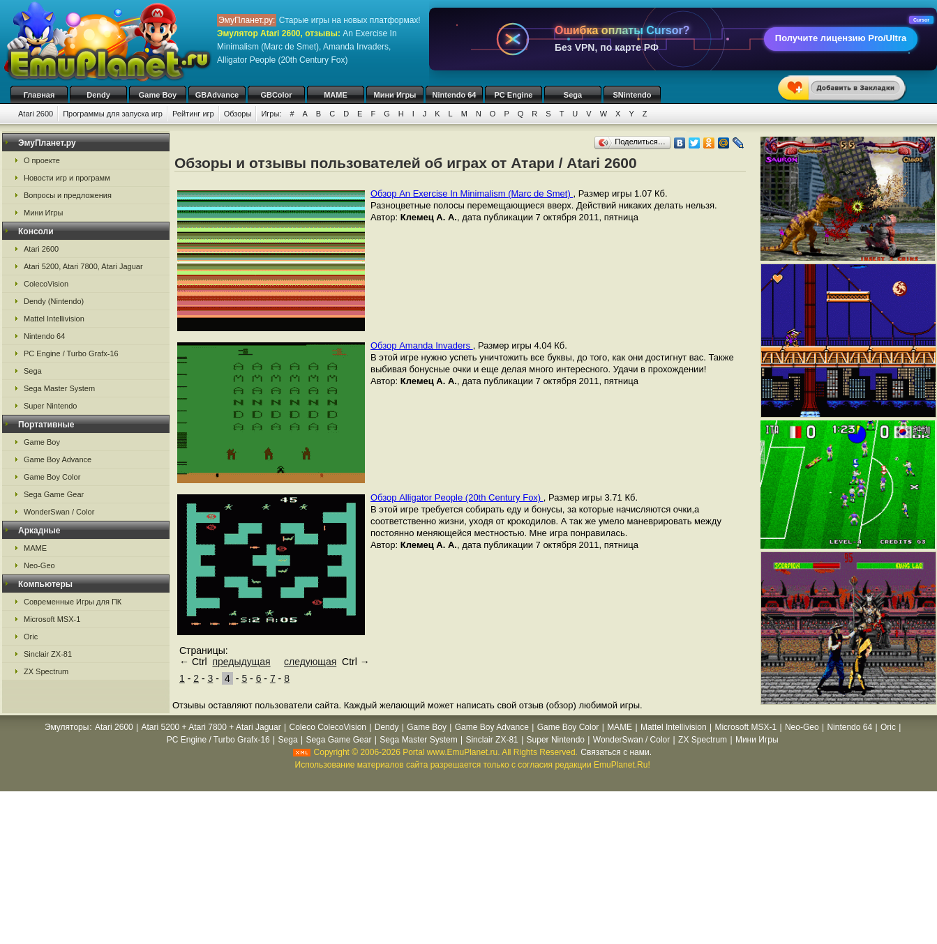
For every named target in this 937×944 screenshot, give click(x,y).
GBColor (276, 95)
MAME (335, 95)
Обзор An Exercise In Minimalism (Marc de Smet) (471, 193)
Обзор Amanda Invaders (421, 345)
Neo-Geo (39, 565)
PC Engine (513, 95)
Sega (573, 95)
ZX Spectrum (46, 671)
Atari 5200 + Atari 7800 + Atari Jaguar (211, 727)
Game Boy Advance (57, 459)
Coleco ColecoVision (327, 727)
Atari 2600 (35, 113)
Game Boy (158, 95)
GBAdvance (217, 95)
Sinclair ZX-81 (48, 654)
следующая (310, 661)
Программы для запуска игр (113, 113)
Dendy (98, 95)
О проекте (42, 160)
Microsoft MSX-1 (52, 619)
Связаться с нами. (616, 752)
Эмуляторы (67, 727)
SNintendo (632, 95)
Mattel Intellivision (54, 318)
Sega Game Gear (54, 494)
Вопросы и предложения (68, 195)
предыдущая (241, 661)
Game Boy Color (52, 477)
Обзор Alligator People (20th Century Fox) (457, 497)
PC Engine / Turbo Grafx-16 (71, 353)
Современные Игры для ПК (72, 601)
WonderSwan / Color (59, 512)
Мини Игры (395, 95)
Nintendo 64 (455, 95)
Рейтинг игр (193, 113)
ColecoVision (46, 284)
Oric (31, 636)
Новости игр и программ (67, 178)
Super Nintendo (50, 406)
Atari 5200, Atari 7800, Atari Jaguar (83, 266)
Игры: (271, 113)
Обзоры (238, 113)
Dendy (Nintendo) (54, 301)
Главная (39, 95)
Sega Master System (59, 388)
